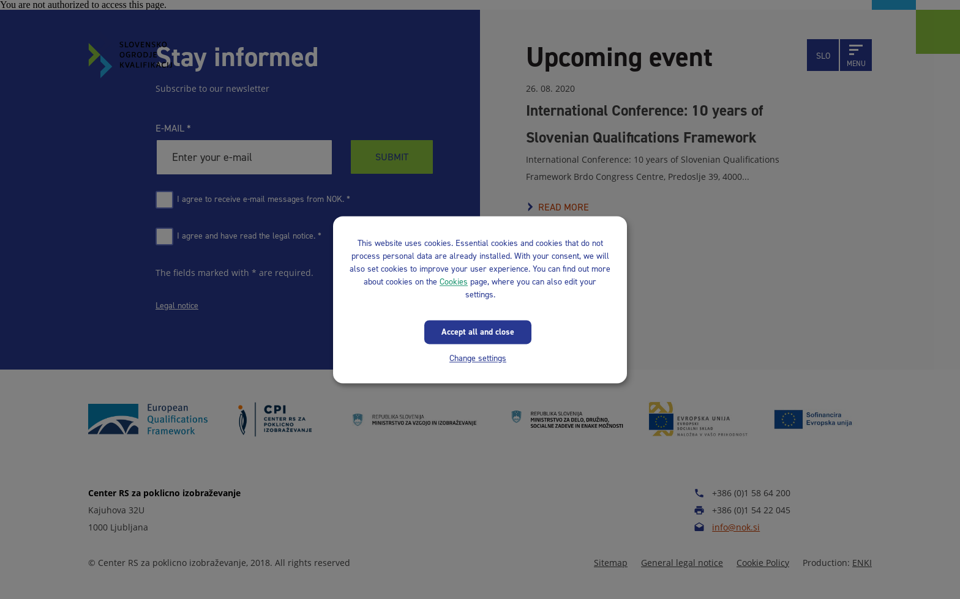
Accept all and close (477, 332)
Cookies (454, 282)
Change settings (477, 358)
